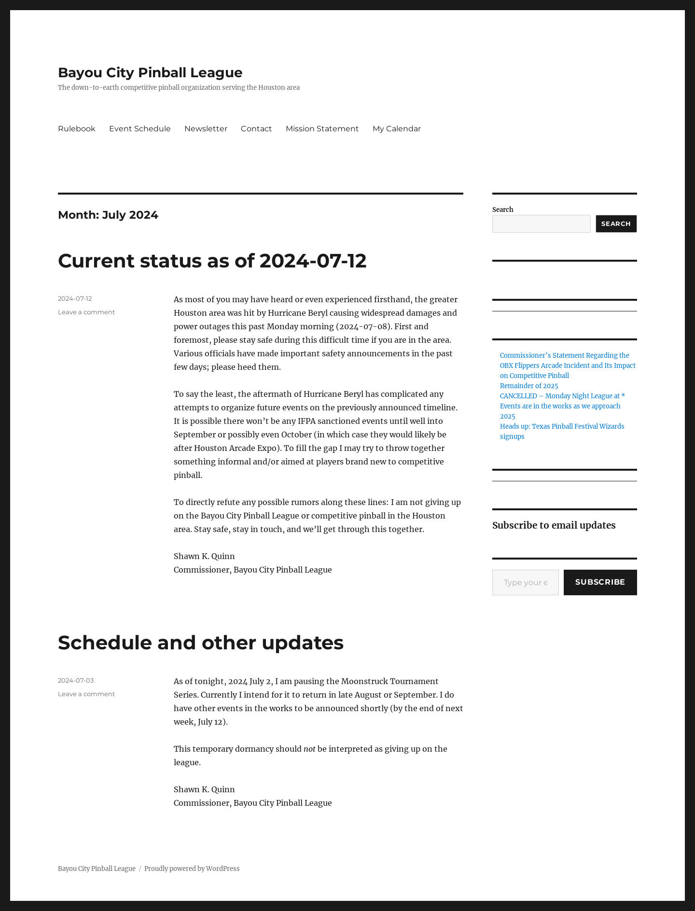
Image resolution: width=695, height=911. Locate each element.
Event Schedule (140, 128)
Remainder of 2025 (529, 386)
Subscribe (600, 582)
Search (503, 210)
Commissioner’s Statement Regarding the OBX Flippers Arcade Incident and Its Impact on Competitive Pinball (568, 365)
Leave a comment (86, 312)
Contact (256, 128)
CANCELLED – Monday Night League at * (562, 396)
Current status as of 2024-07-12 (212, 260)
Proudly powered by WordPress (192, 869)
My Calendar (397, 128)
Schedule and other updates (201, 642)
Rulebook (77, 128)
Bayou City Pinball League (150, 72)
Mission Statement (322, 128)
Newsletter (205, 128)
